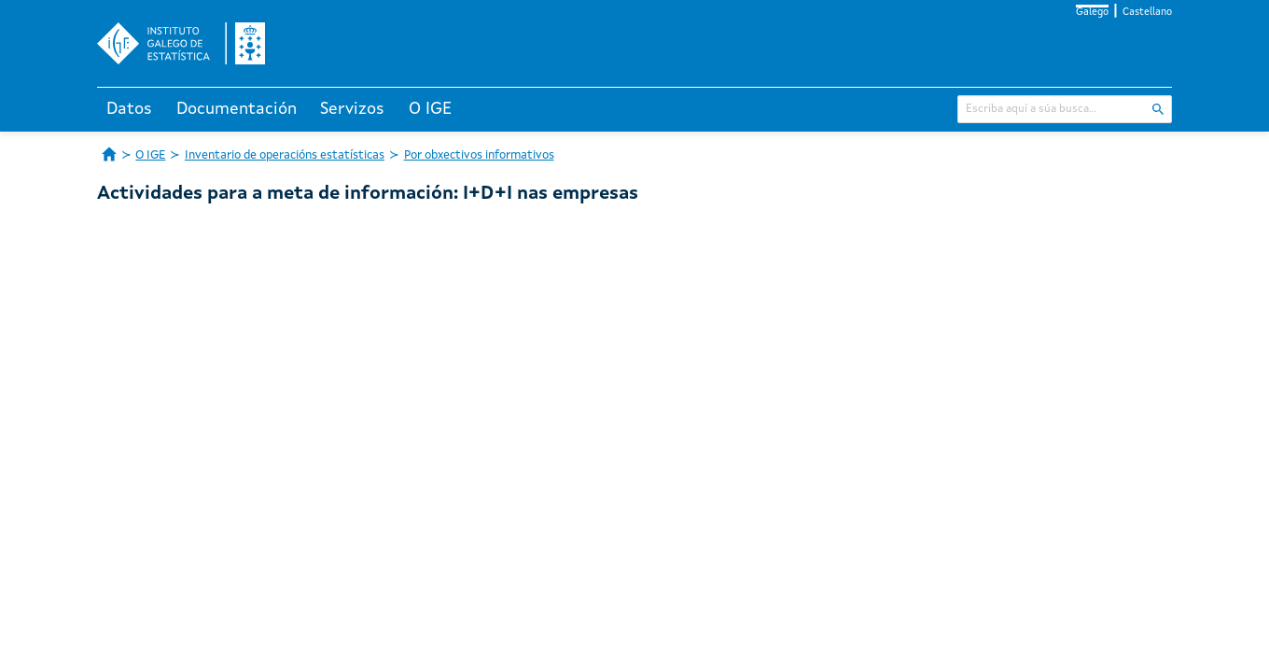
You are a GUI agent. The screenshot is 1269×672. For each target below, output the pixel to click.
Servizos (352, 109)
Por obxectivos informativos (479, 155)
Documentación (236, 109)
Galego (1092, 12)
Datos (129, 109)
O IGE (430, 109)
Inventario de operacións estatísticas (284, 155)
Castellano (1147, 12)
